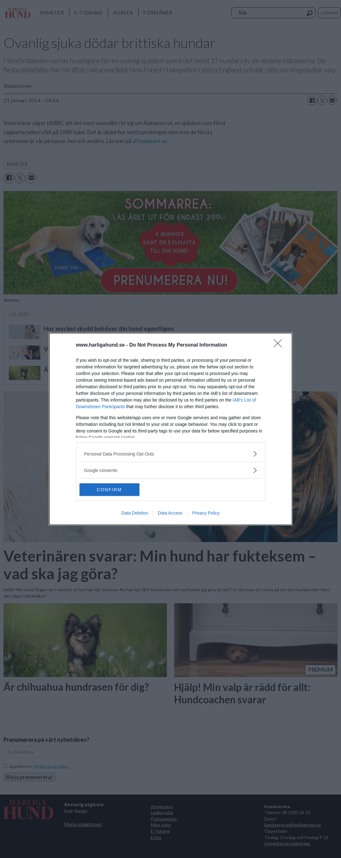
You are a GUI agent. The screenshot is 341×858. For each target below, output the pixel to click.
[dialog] (170, 429)
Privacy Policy (206, 512)
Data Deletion (134, 512)
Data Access (170, 512)
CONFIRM (109, 489)
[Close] (280, 345)
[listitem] (170, 453)
